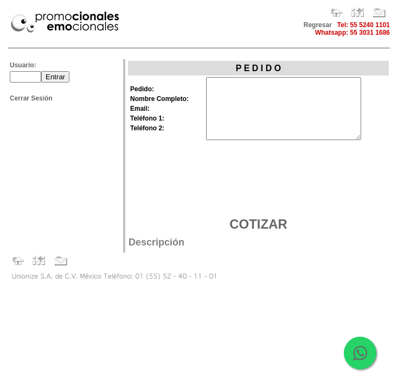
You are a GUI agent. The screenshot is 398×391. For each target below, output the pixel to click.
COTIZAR (258, 224)
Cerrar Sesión (31, 98)
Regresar (318, 25)
